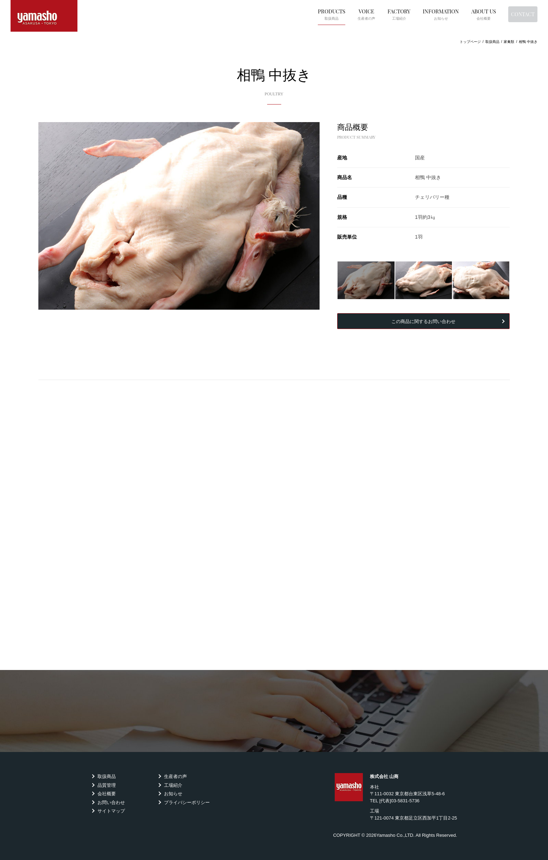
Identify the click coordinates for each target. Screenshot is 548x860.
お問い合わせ (111, 802)
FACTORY (374, 13)
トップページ (470, 42)
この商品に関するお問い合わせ (423, 321)
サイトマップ (111, 811)
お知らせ (173, 793)
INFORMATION (416, 13)
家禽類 (509, 42)
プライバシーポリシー (187, 802)
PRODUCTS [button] (306, 13)
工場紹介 (173, 785)
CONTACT (510, 13)
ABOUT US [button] (458, 13)
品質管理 (106, 785)
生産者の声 (175, 776)
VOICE (341, 13)
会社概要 (106, 793)
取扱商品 (106, 776)
